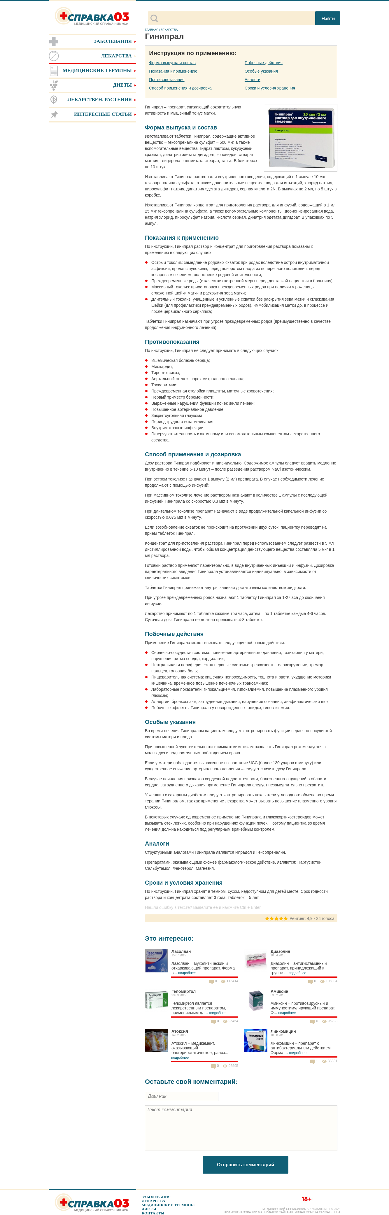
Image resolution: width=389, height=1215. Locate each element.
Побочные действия (264, 62)
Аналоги (252, 79)
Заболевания (156, 1197)
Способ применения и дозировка (180, 88)
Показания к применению (173, 71)
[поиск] (236, 18)
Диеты (149, 1209)
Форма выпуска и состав (172, 62)
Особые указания (261, 71)
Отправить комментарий (245, 1164)
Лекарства (153, 1201)
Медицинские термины (168, 1205)
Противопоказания (166, 79)
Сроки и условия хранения (270, 88)
